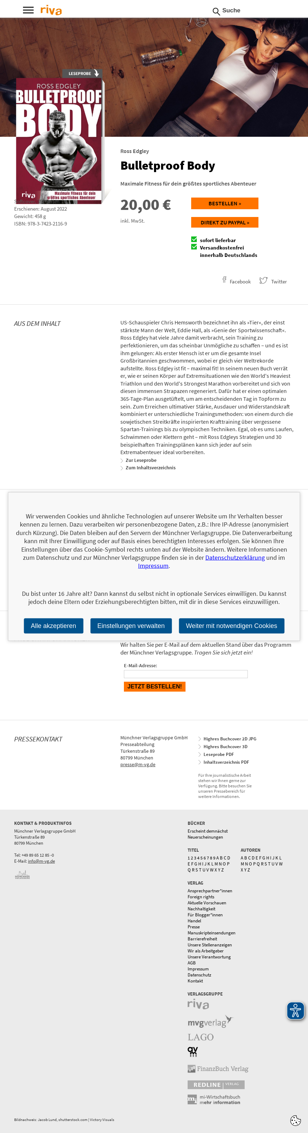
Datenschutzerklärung (235, 557)
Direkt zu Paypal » (225, 222)
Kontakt (195, 981)
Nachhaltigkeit (201, 909)
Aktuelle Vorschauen (207, 903)
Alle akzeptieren (53, 625)
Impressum (198, 969)
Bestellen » (225, 203)
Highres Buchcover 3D (225, 747)
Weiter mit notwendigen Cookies (231, 625)
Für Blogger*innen (205, 915)
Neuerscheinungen (205, 837)
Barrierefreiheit (202, 939)
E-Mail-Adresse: (140, 665)
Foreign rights (201, 897)
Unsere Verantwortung (209, 957)
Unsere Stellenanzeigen (210, 945)
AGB (192, 963)
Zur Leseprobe (141, 460)
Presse (194, 927)
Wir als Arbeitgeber (206, 951)
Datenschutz (199, 975)
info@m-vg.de (41, 861)
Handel (194, 921)
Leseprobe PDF (219, 754)
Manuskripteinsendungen (211, 933)
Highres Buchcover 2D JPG (230, 739)
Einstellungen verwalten (131, 625)
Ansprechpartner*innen (210, 891)
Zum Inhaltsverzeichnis (151, 467)
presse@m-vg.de (137, 764)
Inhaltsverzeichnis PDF (226, 762)
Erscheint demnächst (208, 831)
